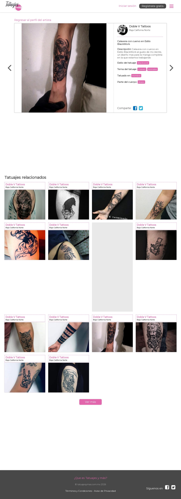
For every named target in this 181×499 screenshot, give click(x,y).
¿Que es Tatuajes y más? (90, 478)
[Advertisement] (90, 142)
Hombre (136, 75)
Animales (152, 69)
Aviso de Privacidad (105, 490)
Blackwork (143, 63)
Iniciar (127, 6)
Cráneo (141, 69)
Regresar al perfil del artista (32, 20)
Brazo (141, 82)
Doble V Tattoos (140, 31)
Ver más (90, 402)
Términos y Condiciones (78, 490)
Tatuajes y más (14, 6)
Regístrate (153, 6)
